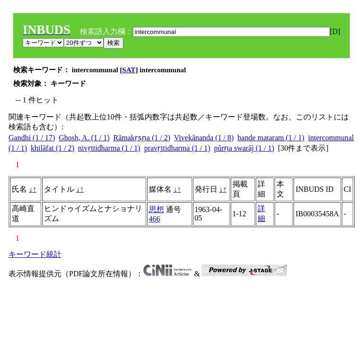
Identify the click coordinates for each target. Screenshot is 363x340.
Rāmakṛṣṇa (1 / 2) (142, 138)
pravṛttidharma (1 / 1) (177, 148)
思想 (156, 209)
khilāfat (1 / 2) (52, 148)
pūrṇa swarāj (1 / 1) (244, 148)
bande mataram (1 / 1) (271, 138)
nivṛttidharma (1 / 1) (109, 148)
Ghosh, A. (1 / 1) (84, 138)
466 (154, 219)
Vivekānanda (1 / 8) (204, 138)
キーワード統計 (35, 254)
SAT (129, 70)
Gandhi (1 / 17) (32, 138)
